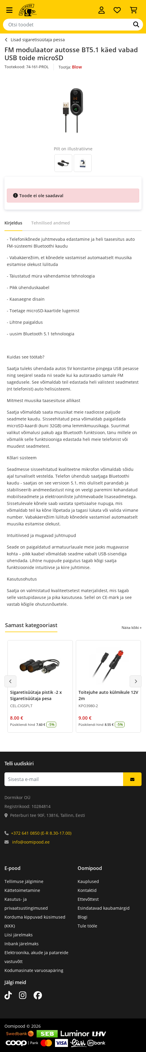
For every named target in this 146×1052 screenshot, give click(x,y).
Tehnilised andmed (50, 223)
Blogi (82, 917)
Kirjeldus (13, 223)
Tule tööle (87, 926)
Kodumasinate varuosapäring (33, 970)
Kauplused (88, 881)
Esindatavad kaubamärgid (104, 908)
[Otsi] (136, 25)
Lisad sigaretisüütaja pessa (38, 39)
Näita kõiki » (132, 627)
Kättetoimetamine (22, 890)
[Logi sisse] (101, 10)
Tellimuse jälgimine (23, 881)
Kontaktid (87, 890)
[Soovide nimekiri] (117, 10)
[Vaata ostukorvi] (133, 10)
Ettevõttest (88, 899)
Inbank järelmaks (21, 943)
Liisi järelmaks (18, 935)
